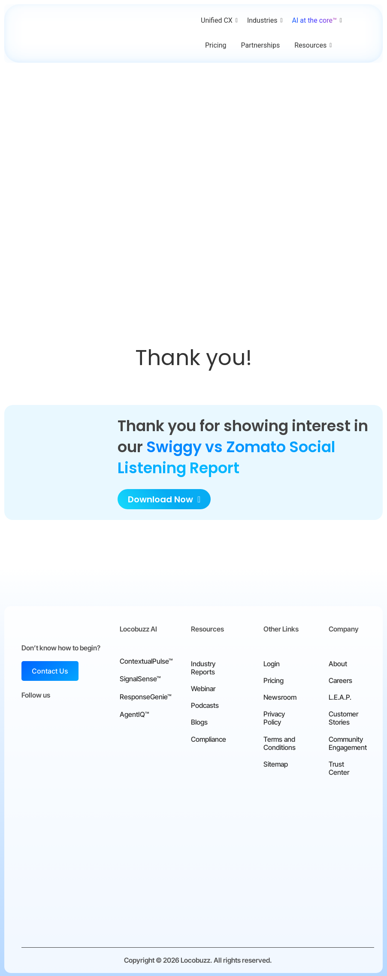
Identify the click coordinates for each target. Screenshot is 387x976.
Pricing (216, 45)
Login (271, 662)
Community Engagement (348, 741)
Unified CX (218, 20)
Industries (264, 20)
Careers (340, 679)
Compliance (208, 737)
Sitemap (275, 762)
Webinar (203, 687)
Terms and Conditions (279, 741)
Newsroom (279, 696)
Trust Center (339, 766)
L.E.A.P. (340, 696)
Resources (312, 45)
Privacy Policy (274, 716)
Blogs (199, 720)
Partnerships (260, 45)
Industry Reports (203, 666)
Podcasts (205, 704)
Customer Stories (343, 716)
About (338, 662)
